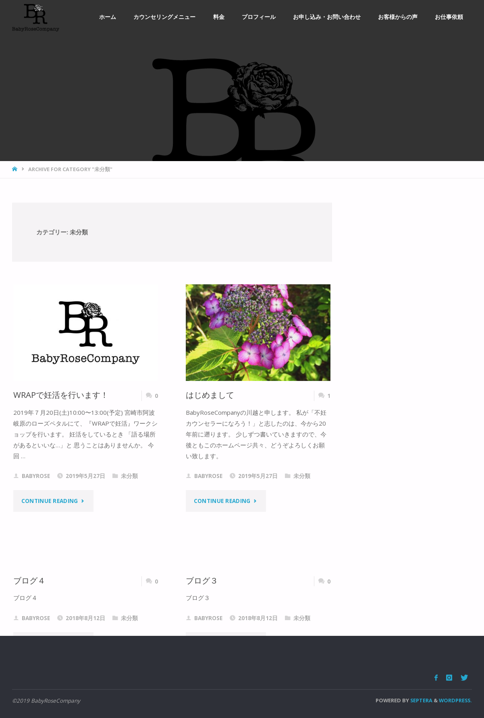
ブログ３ (202, 580)
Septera (420, 700)
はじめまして (210, 394)
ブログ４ (29, 580)
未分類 (129, 476)
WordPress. (455, 700)
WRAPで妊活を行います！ (60, 394)
